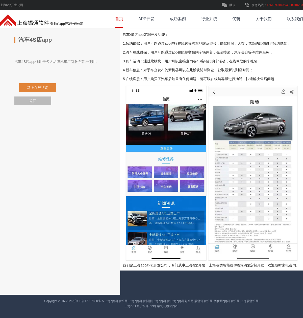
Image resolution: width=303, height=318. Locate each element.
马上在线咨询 (37, 88)
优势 (236, 19)
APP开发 (146, 19)
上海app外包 (143, 265)
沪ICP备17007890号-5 (89, 301)
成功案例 (178, 19)
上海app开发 (195, 265)
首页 (119, 19)
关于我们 (264, 19)
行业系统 (209, 19)
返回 (32, 101)
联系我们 (295, 19)
